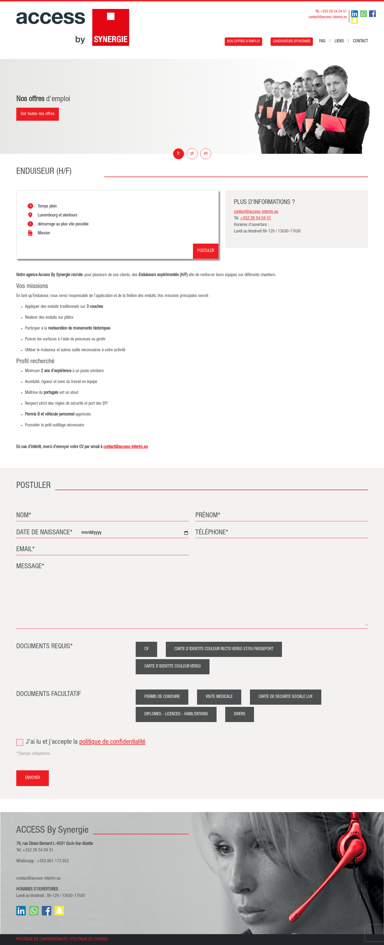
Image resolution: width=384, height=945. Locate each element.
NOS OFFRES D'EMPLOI (243, 41)
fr (178, 154)
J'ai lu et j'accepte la (192, 742)
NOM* (23, 515)
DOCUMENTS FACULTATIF (48, 694)
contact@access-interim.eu (328, 17)
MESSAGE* (30, 566)
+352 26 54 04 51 (255, 218)
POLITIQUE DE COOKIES (89, 939)
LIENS (339, 41)
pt (192, 154)
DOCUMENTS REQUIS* (44, 646)
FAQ (322, 41)
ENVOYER (32, 778)
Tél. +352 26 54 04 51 (331, 12)
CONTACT (360, 41)
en (206, 154)
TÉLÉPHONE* (211, 532)
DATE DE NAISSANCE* (44, 532)
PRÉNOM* (207, 515)
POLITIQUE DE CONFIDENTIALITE (41, 939)
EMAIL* (25, 549)
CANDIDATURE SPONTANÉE (291, 41)
